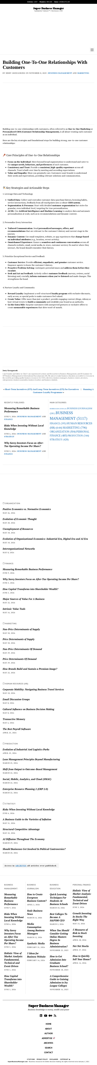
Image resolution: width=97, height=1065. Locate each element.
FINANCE (8, 419)
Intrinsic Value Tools (14, 608)
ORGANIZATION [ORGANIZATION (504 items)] (63, 431)
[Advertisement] (48, 30)
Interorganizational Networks (19, 548)
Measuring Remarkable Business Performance (21, 410)
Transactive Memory (14, 719)
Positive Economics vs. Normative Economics (27, 509)
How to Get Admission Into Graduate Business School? (59, 961)
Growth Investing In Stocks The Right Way (82, 916)
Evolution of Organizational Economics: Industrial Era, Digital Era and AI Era (45, 538)
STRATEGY (9, 436)
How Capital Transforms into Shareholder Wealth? (30, 589)
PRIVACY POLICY (42, 1059)
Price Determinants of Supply (18, 639)
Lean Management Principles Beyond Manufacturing (31, 759)
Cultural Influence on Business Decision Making (28, 709)
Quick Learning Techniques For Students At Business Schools (59, 899)
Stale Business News (34, 912)
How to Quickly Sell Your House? (82, 957)
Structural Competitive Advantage (21, 829)
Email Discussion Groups (16, 699)
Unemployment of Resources (18, 528)
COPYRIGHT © (65, 1059)
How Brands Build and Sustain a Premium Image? (30, 668)
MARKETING (83, 73)
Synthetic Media (36, 943)
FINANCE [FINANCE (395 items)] (58, 423)
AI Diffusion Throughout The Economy (23, 839)
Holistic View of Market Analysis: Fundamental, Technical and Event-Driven (13, 960)
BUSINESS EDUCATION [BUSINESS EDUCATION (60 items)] (58, 409)
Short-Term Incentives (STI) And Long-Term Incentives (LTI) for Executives (42, 389)
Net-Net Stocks (81, 946)
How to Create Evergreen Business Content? (37, 897)
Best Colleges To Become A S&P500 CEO (58, 917)
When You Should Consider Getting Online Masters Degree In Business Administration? (59, 938)
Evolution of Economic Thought (20, 519)
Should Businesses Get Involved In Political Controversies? (34, 849)
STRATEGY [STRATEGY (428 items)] (59, 439)
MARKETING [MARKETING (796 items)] (75, 427)
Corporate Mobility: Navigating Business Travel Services (33, 689)
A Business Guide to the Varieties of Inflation (27, 819)
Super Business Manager (48, 8)
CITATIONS (31, 1059)
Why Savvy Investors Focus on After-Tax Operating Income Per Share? (24, 444)
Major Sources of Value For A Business (23, 599)
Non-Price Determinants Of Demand (22, 649)
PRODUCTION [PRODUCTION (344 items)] (78, 435)
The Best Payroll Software (17, 729)
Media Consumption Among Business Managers (36, 928)
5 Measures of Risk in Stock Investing (80, 933)
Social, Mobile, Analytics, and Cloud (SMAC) (27, 779)
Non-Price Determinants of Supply (21, 629)
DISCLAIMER (54, 1059)
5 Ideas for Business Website (36, 955)
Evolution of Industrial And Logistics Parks (26, 749)
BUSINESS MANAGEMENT (60, 73)
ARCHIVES (21, 865)
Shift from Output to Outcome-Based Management (30, 769)
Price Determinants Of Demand (20, 659)
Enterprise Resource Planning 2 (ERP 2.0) (25, 789)
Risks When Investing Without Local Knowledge (24, 427)
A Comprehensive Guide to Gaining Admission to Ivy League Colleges (59, 980)
